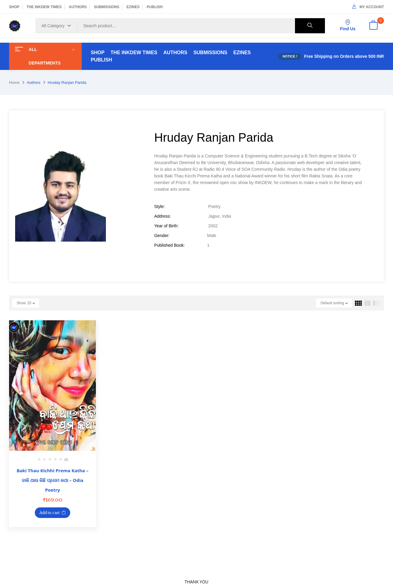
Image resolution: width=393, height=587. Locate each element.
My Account (368, 7)
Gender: (162, 235)
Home (14, 82)
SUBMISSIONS (106, 7)
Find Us (347, 25)
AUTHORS (78, 7)
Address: (162, 216)
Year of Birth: (166, 225)
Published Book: (169, 245)
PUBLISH (155, 7)
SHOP (14, 7)
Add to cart (49, 512)
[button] (373, 26)
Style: (159, 206)
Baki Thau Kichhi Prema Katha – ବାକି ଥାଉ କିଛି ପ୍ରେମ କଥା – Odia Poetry (52, 480)
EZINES (132, 7)
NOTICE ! (290, 56)
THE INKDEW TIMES (44, 7)
